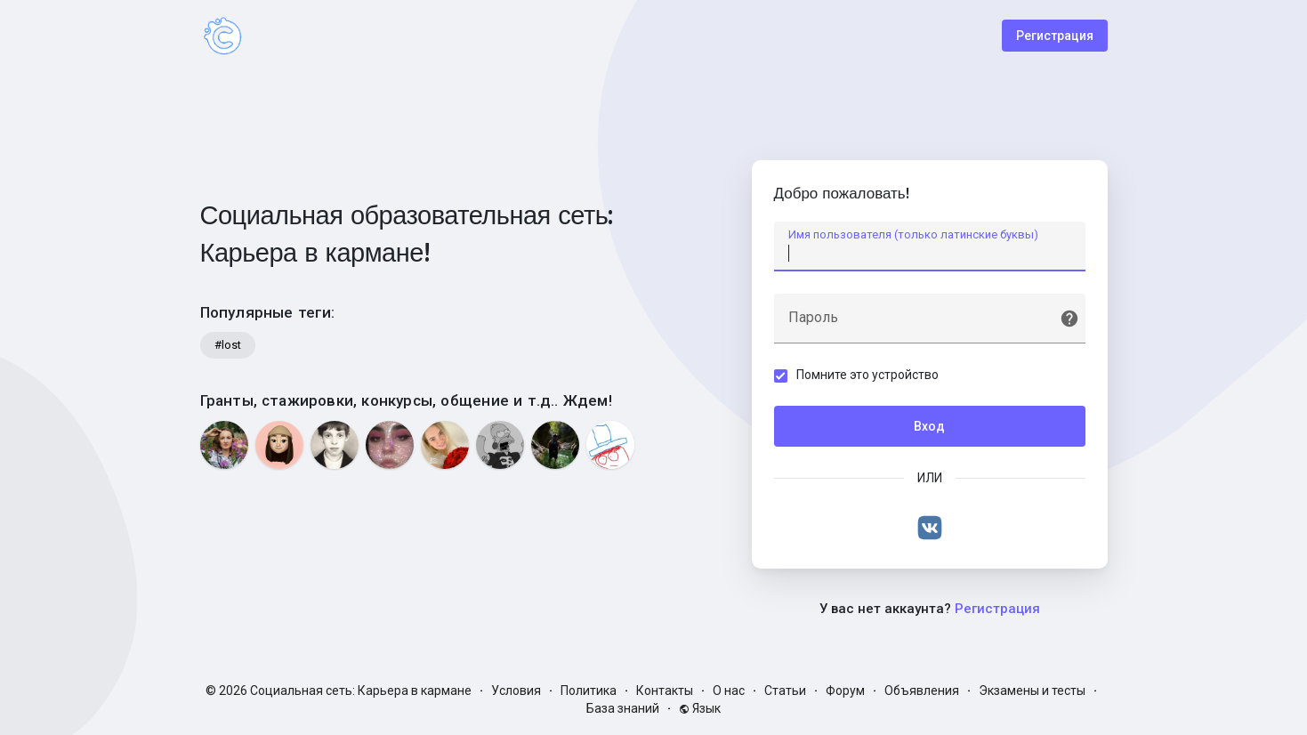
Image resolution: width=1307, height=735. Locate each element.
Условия (516, 690)
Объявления (921, 690)
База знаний (622, 708)
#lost (227, 344)
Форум (845, 690)
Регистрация (1054, 35)
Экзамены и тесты (1032, 690)
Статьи (785, 690)
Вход (929, 426)
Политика (589, 690)
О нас (729, 690)
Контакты (664, 690)
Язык (700, 708)
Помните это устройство (867, 375)
